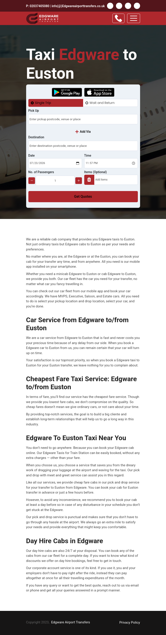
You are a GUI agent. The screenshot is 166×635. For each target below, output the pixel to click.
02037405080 (39, 6)
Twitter (119, 6)
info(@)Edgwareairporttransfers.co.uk (78, 6)
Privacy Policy (129, 622)
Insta (137, 6)
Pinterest (128, 6)
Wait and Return (102, 103)
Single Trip (43, 103)
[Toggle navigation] (133, 18)
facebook (110, 6)
